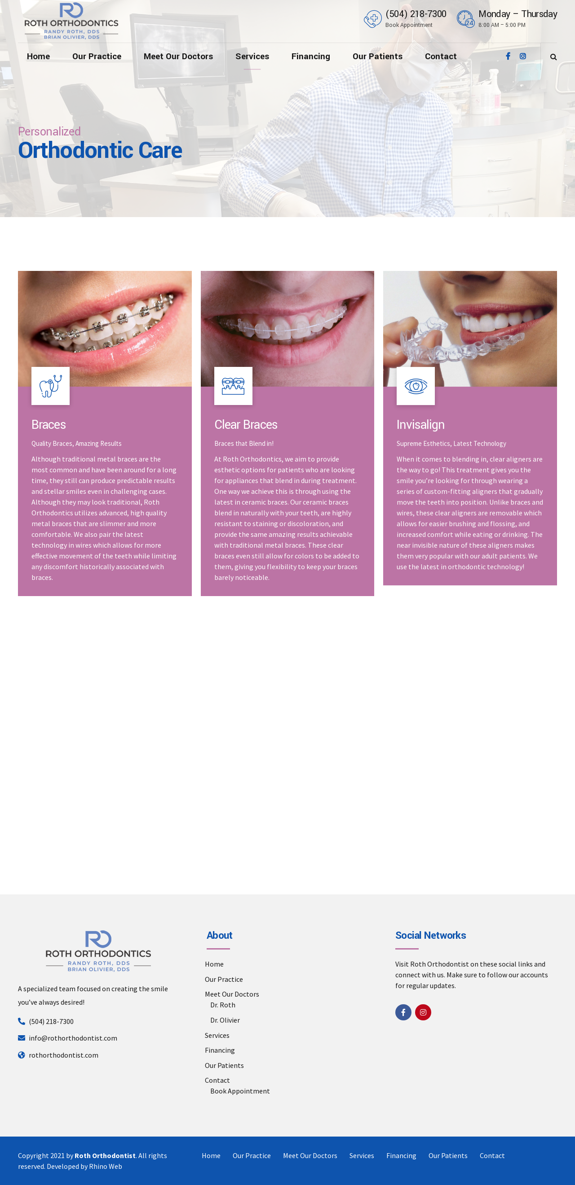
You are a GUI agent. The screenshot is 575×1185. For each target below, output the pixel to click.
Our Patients (377, 56)
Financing (311, 56)
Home (38, 56)
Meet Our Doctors (178, 56)
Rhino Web (105, 1166)
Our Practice (96, 56)
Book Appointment (240, 1090)
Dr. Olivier (225, 1019)
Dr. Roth (222, 1004)
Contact (441, 56)
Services (252, 56)
